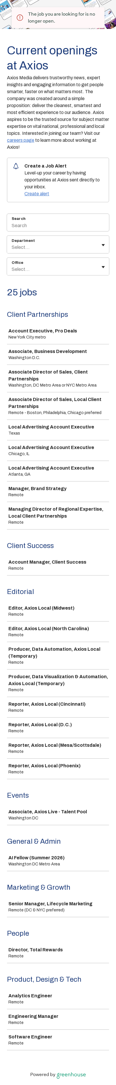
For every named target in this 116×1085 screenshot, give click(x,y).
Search (19, 219)
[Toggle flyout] (103, 245)
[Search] (58, 226)
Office (17, 263)
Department (23, 241)
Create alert (36, 193)
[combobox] (12, 247)
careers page (20, 140)
